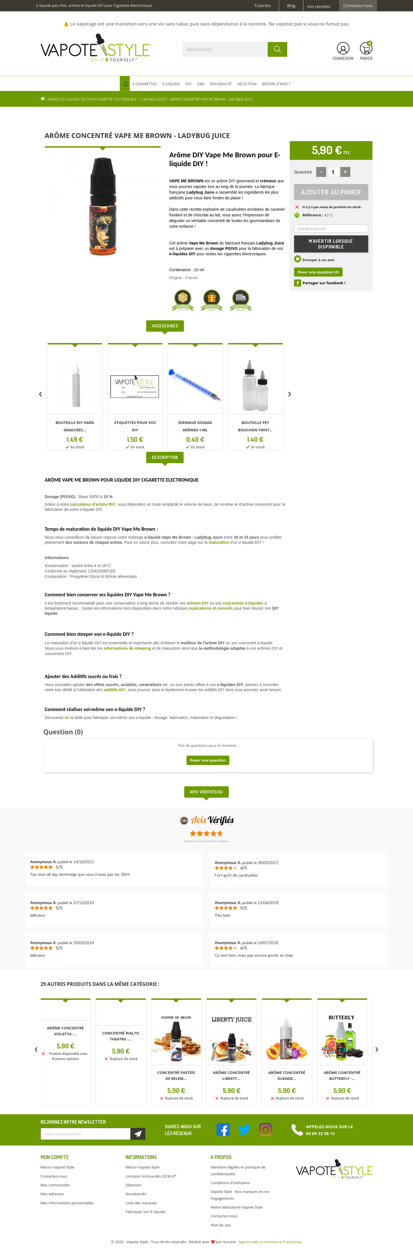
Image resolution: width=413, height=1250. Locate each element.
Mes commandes (55, 1185)
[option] (75, 397)
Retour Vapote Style (57, 1167)
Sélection (133, 1185)
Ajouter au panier (331, 192)
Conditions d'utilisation (230, 1182)
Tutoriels (263, 6)
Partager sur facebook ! (324, 283)
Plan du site (220, 1225)
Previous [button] (40, 395)
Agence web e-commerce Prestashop (270, 1241)
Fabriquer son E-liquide (145, 1211)
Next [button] (289, 395)
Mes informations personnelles (67, 1202)
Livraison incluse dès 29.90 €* (150, 1176)
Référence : (313, 215)
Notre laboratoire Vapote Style (237, 1207)
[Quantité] (333, 172)
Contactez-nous (358, 6)
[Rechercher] (235, 49)
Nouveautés (135, 1193)
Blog (291, 6)
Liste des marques (141, 1202)
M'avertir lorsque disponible (331, 244)
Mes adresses (52, 1193)
